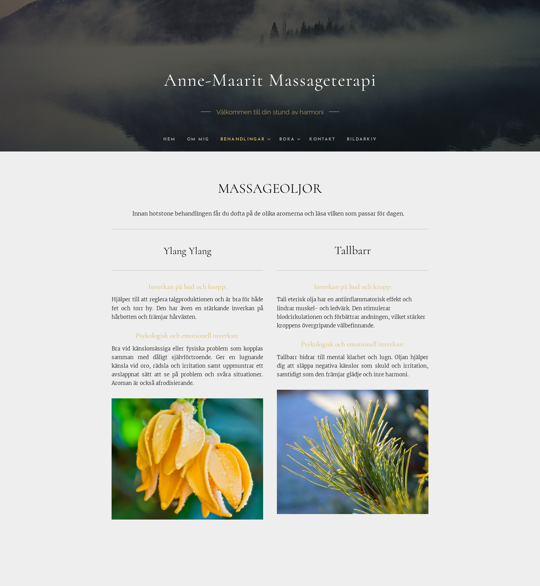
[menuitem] (167, 139)
